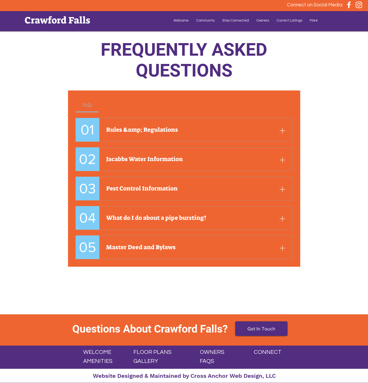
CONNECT (268, 352)
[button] (205, 21)
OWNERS (212, 352)
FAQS (207, 361)
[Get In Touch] (261, 328)
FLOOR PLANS (152, 352)
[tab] (87, 105)
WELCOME (97, 352)
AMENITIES (98, 361)
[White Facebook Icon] (349, 4)
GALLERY (145, 361)
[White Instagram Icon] (358, 4)
